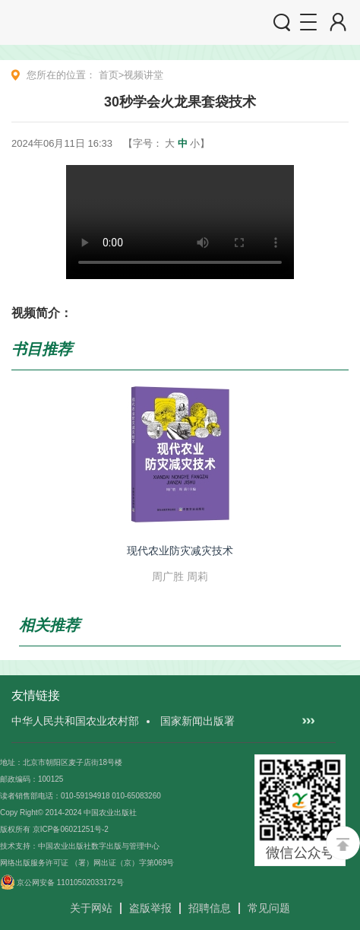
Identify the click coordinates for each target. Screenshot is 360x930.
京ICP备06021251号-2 (71, 829)
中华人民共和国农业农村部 (75, 721)
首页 (108, 75)
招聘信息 (209, 908)
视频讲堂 (143, 75)
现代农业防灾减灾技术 (180, 550)
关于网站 (91, 908)
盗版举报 (150, 908)
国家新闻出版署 (197, 721)
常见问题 (269, 908)
